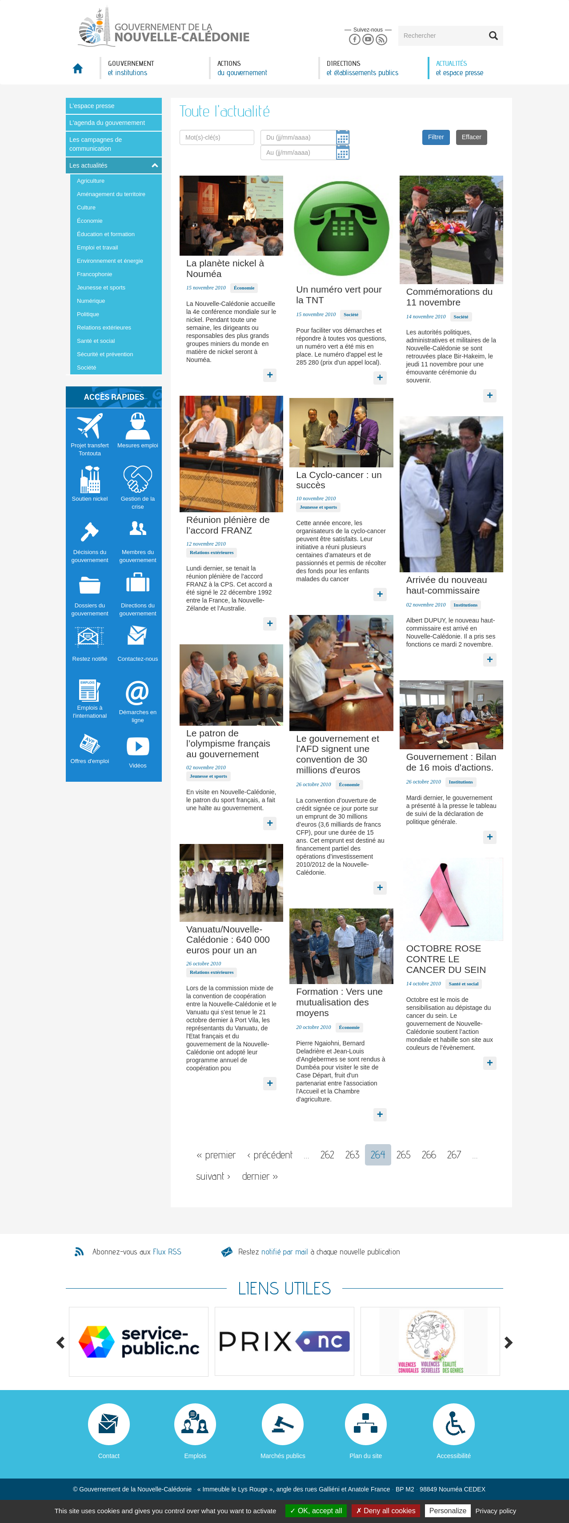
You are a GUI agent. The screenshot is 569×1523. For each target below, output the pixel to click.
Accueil (83, 70)
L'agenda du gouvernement (107, 122)
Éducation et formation (106, 234)
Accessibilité (454, 1455)
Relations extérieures (104, 327)
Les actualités (88, 165)
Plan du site (365, 1455)
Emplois (195, 1455)
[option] (139, 1342)
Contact (109, 1455)
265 (404, 1154)
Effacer (471, 137)
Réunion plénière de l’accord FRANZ (228, 524)
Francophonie (94, 274)
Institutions (466, 604)
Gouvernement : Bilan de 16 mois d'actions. (451, 761)
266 (429, 1154)
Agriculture (90, 180)
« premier (216, 1154)
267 (454, 1154)
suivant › (213, 1175)
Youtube (368, 40)
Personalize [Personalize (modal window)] (448, 1511)
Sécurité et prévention (105, 354)
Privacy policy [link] (496, 1511)
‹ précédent (270, 1154)
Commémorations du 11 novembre (449, 296)
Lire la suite (269, 373)
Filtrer (436, 137)
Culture (86, 207)
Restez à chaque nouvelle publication (319, 1251)
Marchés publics (282, 1455)
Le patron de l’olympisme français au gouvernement (228, 743)
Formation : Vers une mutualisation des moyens (339, 1002)
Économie (90, 220)
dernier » (260, 1175)
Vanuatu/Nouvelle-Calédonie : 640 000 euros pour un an (228, 940)
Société (86, 367)
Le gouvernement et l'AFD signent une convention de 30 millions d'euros (337, 754)
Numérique (91, 300)
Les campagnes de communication (95, 144)
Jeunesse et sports (101, 287)
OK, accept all (316, 1511)
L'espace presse (92, 105)
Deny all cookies (386, 1511)
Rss (382, 40)
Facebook (355, 40)
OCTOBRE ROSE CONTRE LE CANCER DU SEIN (446, 959)
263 (352, 1154)
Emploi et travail (97, 247)
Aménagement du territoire (111, 194)
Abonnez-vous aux (136, 1251)
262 (327, 1154)
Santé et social (96, 341)
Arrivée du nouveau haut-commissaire (446, 585)
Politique (88, 314)
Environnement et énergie (110, 260)
